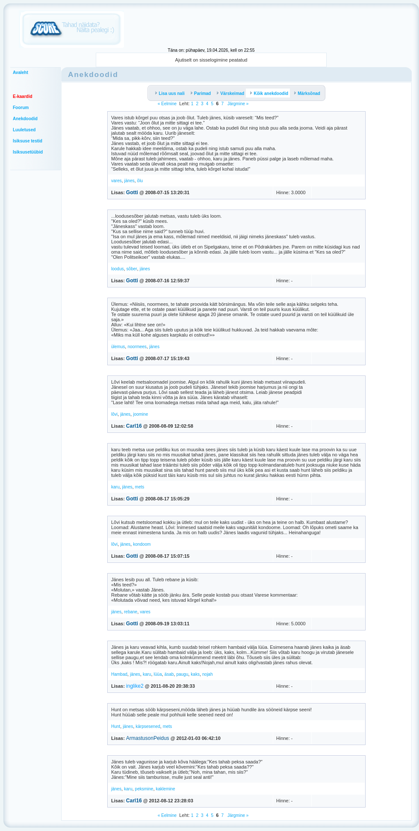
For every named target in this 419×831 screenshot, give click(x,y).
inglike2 (135, 686)
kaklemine (165, 789)
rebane (130, 611)
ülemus (118, 346)
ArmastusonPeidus (147, 738)
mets (140, 487)
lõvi (114, 414)
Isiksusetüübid (28, 152)
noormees (136, 346)
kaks (195, 674)
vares (116, 180)
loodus (117, 268)
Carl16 (134, 426)
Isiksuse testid (27, 141)
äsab (169, 674)
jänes (129, 180)
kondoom (141, 544)
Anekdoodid (25, 118)
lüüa (158, 674)
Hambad (119, 674)
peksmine (144, 789)
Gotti (132, 192)
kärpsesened (148, 726)
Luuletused (24, 129)
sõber (132, 268)
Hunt (115, 726)
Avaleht (20, 72)
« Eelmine (167, 103)
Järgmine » (237, 103)
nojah (207, 674)
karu (115, 487)
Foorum (21, 107)
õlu (140, 180)
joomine (140, 414)
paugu (182, 674)
